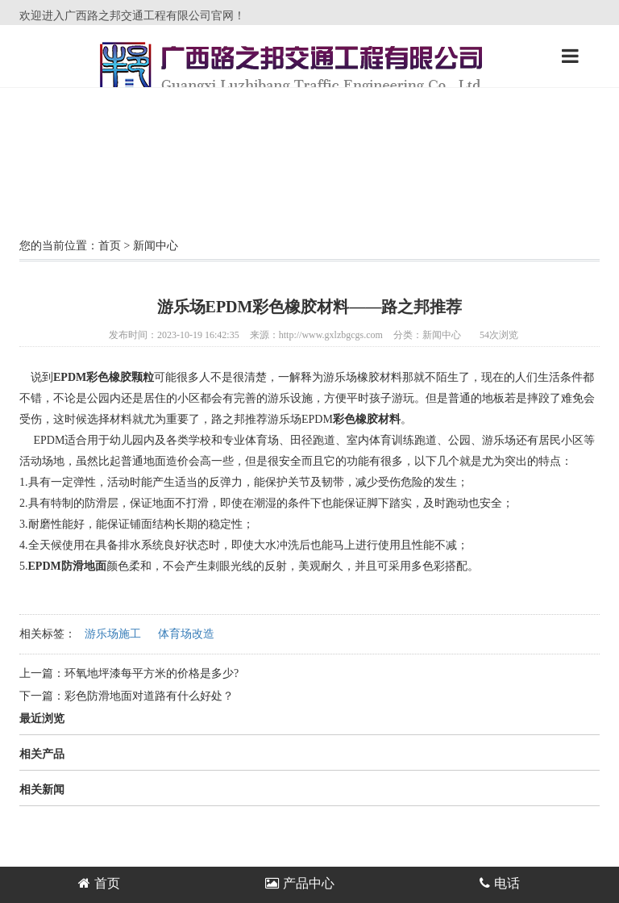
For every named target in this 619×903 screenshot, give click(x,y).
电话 (500, 883)
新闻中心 (155, 246)
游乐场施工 (113, 634)
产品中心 (299, 883)
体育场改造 (186, 634)
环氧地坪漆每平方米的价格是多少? (151, 673)
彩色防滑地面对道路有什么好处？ (149, 696)
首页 (109, 246)
